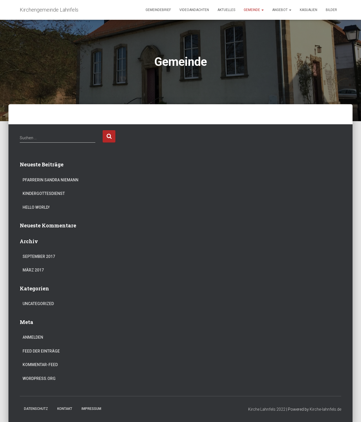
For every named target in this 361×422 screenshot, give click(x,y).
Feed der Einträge (41, 351)
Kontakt (64, 409)
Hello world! (36, 207)
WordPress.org (39, 378)
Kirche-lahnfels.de (325, 409)
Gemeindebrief (158, 10)
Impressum (91, 409)
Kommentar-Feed (40, 364)
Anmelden (33, 337)
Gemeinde (254, 10)
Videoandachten (194, 10)
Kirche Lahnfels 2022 (266, 409)
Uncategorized (38, 303)
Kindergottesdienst (44, 193)
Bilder (331, 10)
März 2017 (33, 270)
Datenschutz (36, 409)
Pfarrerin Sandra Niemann (50, 180)
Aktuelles (226, 10)
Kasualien (308, 10)
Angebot (281, 10)
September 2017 (39, 256)
